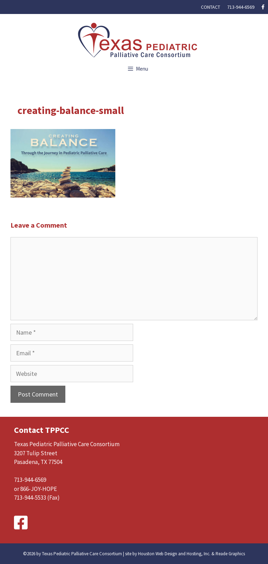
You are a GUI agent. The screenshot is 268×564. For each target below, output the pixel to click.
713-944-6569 (240, 7)
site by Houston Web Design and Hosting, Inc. (167, 554)
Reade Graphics (230, 554)
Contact (210, 7)
